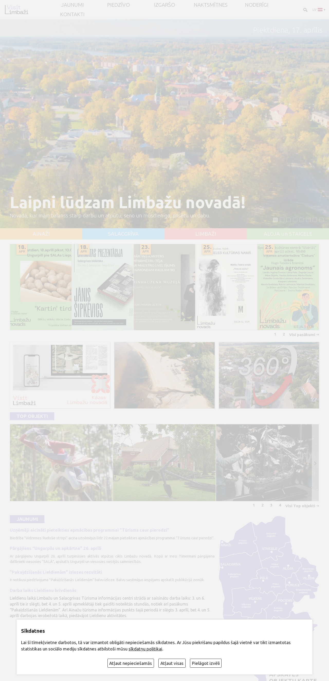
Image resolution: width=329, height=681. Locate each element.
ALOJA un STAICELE (288, 233)
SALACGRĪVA (123, 233)
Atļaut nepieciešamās (130, 663)
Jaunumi (27, 519)
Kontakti (72, 14)
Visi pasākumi (302, 334)
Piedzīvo (118, 4)
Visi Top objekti (300, 506)
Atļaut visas (172, 663)
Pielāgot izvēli (206, 663)
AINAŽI (41, 233)
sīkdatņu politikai (145, 648)
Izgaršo (164, 4)
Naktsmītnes (210, 4)
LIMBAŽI (205, 233)
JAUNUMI (72, 4)
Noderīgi (256, 4)
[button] (275, 220)
